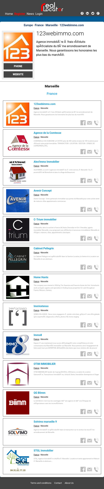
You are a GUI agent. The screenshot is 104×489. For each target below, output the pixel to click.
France (36, 108)
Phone (18, 66)
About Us (69, 483)
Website (18, 74)
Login (39, 14)
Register (19, 14)
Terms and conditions (40, 483)
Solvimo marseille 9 (45, 421)
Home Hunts (41, 277)
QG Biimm (39, 392)
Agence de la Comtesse (47, 132)
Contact (58, 483)
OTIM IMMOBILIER (45, 364)
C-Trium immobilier (45, 219)
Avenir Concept (43, 190)
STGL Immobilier (43, 450)
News (30, 14)
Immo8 (38, 335)
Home (9, 14)
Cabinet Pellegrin (44, 248)
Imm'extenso (41, 306)
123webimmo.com (44, 104)
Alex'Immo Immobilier (46, 161)
